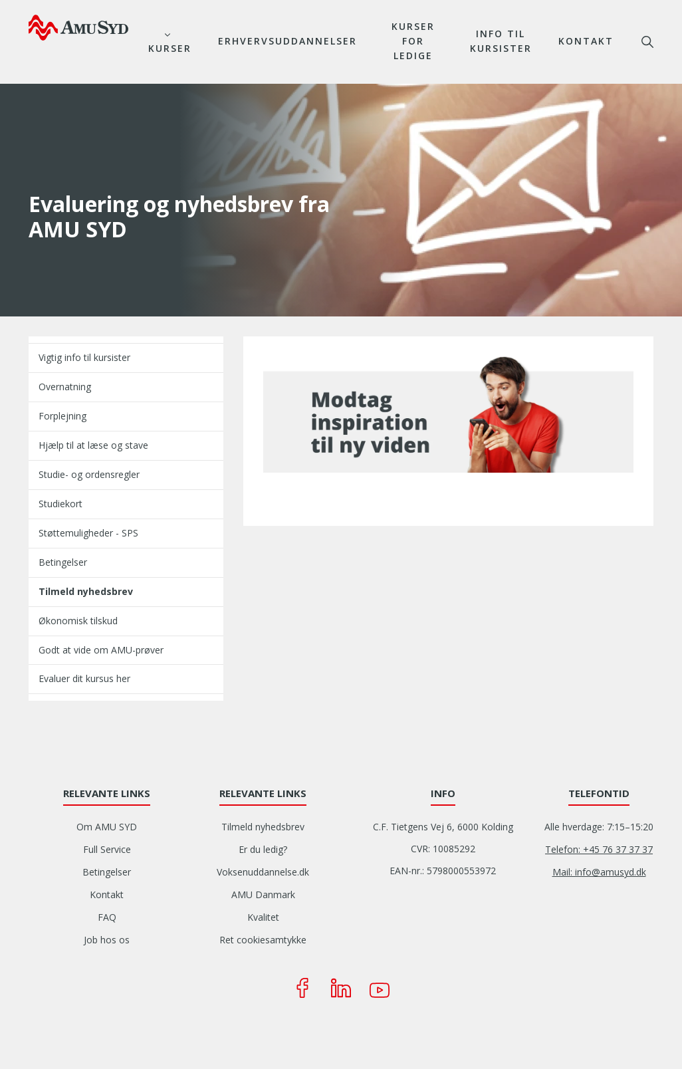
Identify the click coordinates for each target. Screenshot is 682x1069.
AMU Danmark (263, 894)
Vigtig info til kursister (84, 357)
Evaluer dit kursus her (84, 678)
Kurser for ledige (413, 41)
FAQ (107, 917)
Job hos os (107, 939)
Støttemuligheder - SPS (88, 533)
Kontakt (586, 41)
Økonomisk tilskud (78, 620)
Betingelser (63, 562)
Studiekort (60, 503)
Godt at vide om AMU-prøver (101, 650)
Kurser (169, 48)
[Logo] (78, 27)
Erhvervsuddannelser (287, 41)
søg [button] (647, 42)
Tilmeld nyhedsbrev (86, 591)
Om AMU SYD (106, 826)
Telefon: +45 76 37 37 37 (599, 849)
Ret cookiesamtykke (262, 939)
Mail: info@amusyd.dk (599, 872)
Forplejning (62, 416)
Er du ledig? (263, 849)
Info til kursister (501, 41)
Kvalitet (263, 917)
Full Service (107, 849)
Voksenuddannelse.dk (263, 872)
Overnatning (65, 386)
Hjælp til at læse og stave (93, 445)
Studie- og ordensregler (89, 474)
